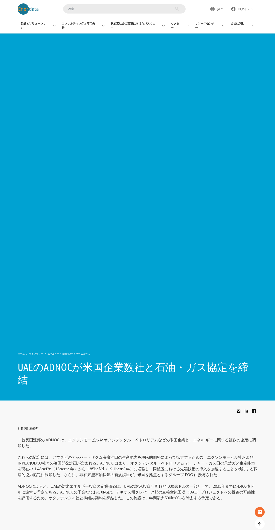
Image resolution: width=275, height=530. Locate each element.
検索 (177, 8)
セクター (175, 25)
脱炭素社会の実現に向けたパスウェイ (133, 25)
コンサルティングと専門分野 (78, 25)
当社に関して (237, 25)
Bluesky (240, 412)
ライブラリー (36, 353)
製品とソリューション (33, 25)
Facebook (255, 412)
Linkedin (247, 412)
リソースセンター (205, 25)
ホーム (21, 353)
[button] (242, 9)
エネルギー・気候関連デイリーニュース (68, 353)
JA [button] (215, 9)
